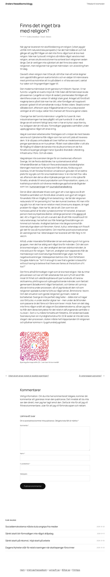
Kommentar (24, 425)
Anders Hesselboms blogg (18, 3)
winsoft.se (54, 569)
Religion (48, 36)
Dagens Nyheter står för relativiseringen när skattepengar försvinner (39, 547)
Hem (22, 569)
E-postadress (25, 464)
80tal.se (66, 569)
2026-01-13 (101, 533)
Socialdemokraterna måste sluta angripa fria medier (31, 526)
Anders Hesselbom (33, 36)
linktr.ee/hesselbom (37, 569)
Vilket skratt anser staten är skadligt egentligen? (28, 375)
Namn (22, 453)
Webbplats (23, 474)
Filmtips (76, 569)
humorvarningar (37, 186)
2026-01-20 (101, 527)
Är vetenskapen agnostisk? (90, 375)
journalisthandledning (61, 186)
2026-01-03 (101, 548)
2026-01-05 (101, 541)
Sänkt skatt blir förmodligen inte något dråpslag (29, 533)
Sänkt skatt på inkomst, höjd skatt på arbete (27, 540)
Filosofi (42, 36)
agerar (80, 213)
